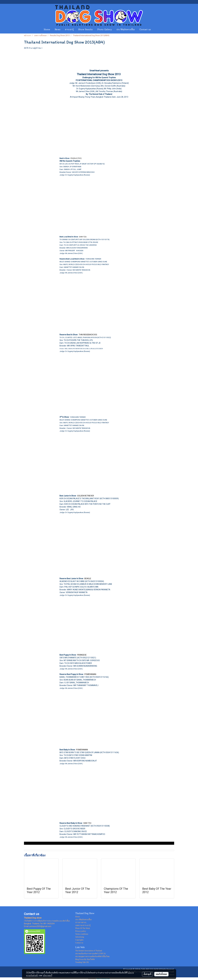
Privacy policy (80, 931)
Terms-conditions (81, 934)
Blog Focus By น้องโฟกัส (85, 959)
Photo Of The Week (82, 928)
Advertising (79, 937)
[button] (155, 30)
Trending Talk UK (82, 962)
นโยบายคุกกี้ (47, 975)
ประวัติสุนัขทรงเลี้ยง (125, 30)
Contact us (145, 30)
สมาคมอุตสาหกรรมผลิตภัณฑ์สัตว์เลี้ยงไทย (92, 956)
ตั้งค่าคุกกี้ (147, 974)
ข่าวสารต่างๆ (80, 922)
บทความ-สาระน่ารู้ (83, 925)
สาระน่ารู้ (69, 30)
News (57, 30)
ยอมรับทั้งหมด (161, 974)
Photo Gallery (104, 30)
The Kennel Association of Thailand (88, 951)
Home (47, 30)
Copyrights (79, 940)
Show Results (85, 30)
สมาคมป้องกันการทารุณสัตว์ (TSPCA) (90, 954)
